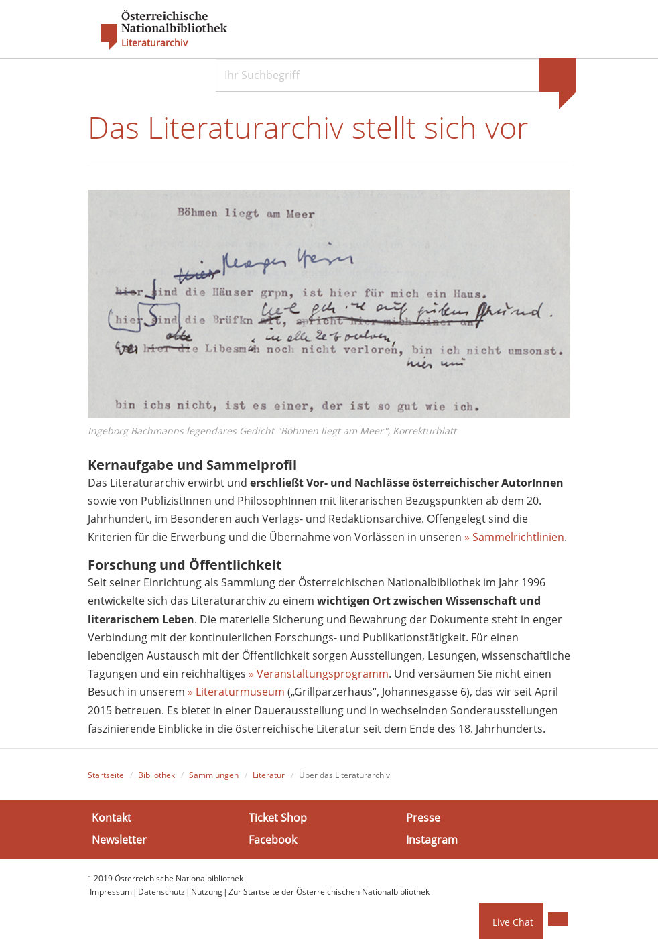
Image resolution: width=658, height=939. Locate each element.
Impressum (111, 891)
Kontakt (111, 817)
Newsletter (119, 839)
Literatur (269, 775)
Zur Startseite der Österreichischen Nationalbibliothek (329, 891)
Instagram (432, 839)
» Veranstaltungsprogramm (319, 673)
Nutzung (206, 891)
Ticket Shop (278, 817)
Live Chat (512, 922)
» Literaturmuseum (237, 691)
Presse (423, 817)
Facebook (273, 839)
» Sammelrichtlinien (514, 536)
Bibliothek (156, 775)
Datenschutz (161, 891)
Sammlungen (214, 775)
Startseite (106, 775)
